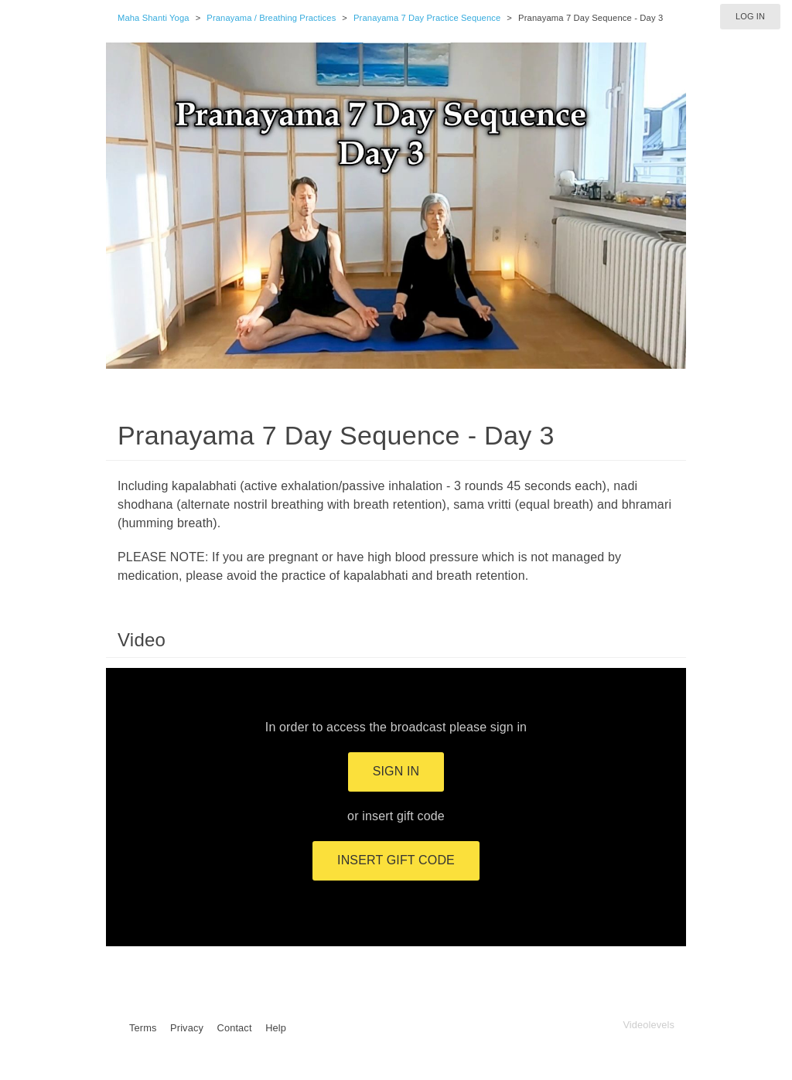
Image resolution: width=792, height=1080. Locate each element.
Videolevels (648, 1025)
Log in (750, 16)
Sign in (396, 771)
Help (275, 1028)
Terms (142, 1028)
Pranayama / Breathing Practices (271, 17)
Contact (234, 1028)
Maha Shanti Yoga (153, 17)
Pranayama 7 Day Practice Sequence (426, 17)
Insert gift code (396, 860)
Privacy (186, 1028)
